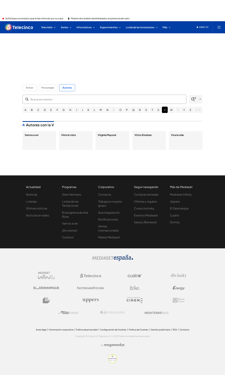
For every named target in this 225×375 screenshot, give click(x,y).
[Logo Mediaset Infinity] (46, 275)
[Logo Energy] (179, 288)
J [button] (82, 109)
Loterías (31, 201)
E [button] (51, 109)
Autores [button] (67, 87)
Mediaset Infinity (181, 194)
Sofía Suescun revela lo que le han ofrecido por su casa (34, 18)
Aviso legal (41, 329)
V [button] (165, 109)
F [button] (57, 109)
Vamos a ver (70, 223)
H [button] (70, 109)
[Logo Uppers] (90, 300)
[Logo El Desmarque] (46, 288)
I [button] (76, 109)
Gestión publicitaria (160, 329)
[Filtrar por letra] (200, 99)
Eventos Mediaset (146, 215)
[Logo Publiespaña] (112, 312)
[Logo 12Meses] (179, 300)
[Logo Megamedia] (114, 345)
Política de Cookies (138, 329)
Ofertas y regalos (145, 201)
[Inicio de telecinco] (19, 27)
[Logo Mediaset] (112, 260)
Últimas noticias (36, 208)
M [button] (101, 109)
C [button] (38, 109)
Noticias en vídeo (37, 215)
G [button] (64, 109)
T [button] (152, 109)
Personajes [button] (47, 87)
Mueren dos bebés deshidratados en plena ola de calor (100, 18)
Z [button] (190, 109)
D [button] (45, 109)
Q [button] (133, 109)
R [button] (140, 109)
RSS (175, 329)
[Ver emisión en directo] (203, 27)
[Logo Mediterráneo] (156, 312)
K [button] (88, 109)
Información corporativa (61, 329)
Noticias (31, 194)
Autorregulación (109, 212)
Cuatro (174, 215)
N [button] (107, 109)
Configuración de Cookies (113, 329)
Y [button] (184, 109)
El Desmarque (179, 208)
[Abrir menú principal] (219, 27)
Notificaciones (108, 219)
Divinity (175, 222)
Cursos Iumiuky (144, 208)
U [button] (158, 109)
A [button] (25, 109)
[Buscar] (193, 99)
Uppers (175, 201)
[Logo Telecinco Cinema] (135, 300)
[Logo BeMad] (46, 300)
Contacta (104, 194)
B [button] (32, 109)
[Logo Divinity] (179, 275)
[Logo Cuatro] (135, 275)
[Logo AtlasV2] (68, 312)
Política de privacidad (87, 329)
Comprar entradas (146, 194)
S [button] (146, 109)
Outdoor (68, 237)
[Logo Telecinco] (90, 275)
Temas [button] (29, 87)
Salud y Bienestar (145, 222)
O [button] (120, 109)
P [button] (127, 109)
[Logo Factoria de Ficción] (90, 288)
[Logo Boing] (134, 288)
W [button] (171, 109)
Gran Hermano (71, 194)
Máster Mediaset (109, 237)
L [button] (94, 109)
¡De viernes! (69, 230)
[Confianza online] (112, 362)
